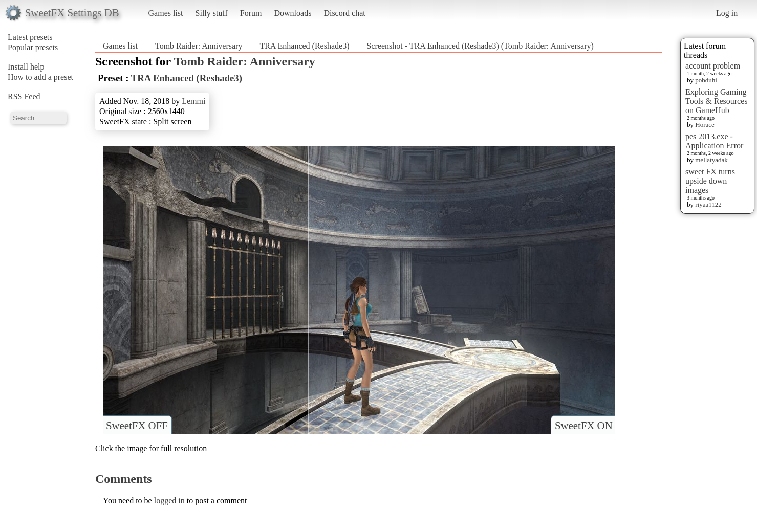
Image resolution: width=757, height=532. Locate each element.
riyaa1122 (708, 204)
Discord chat (344, 13)
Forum (251, 13)
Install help (26, 66)
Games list (165, 13)
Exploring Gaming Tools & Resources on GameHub (716, 101)
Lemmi (193, 101)
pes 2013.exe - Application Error (714, 141)
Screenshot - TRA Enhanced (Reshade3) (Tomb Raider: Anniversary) (479, 45)
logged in (169, 500)
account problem (712, 65)
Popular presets (33, 47)
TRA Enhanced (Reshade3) (304, 45)
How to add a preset (40, 77)
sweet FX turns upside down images (710, 180)
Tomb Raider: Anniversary (198, 45)
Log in (727, 13)
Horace (705, 124)
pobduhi (706, 80)
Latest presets (30, 37)
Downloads (292, 13)
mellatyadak (711, 160)
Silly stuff (212, 13)
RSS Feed (24, 96)
